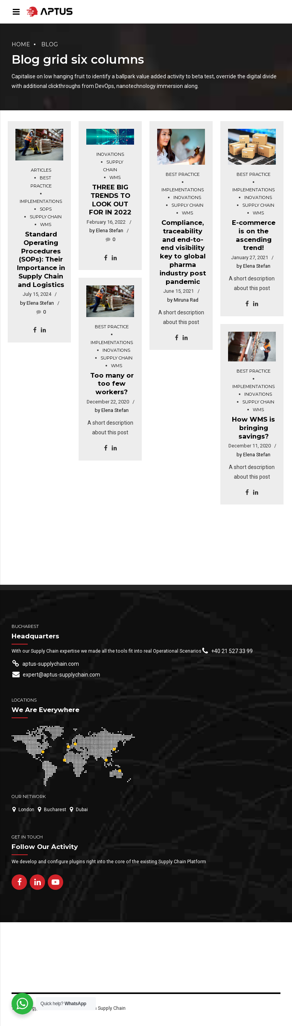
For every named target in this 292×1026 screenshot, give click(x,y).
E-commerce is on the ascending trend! (253, 235)
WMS (45, 224)
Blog (49, 44)
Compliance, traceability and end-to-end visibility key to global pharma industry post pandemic (182, 252)
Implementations (41, 201)
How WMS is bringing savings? (253, 427)
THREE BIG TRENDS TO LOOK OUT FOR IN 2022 (110, 199)
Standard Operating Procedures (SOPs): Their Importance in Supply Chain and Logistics (41, 259)
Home (21, 44)
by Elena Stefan (37, 303)
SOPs (46, 209)
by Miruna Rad (182, 300)
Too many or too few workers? (112, 383)
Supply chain (46, 216)
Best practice (41, 181)
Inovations (110, 154)
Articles (41, 170)
